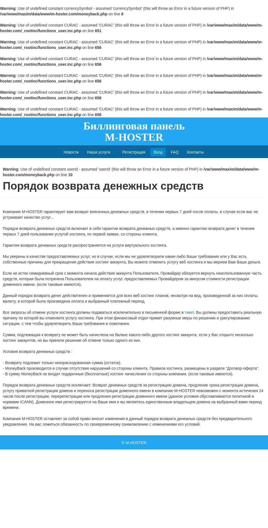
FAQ (175, 152)
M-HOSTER (136, 442)
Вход (158, 152)
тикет (189, 312)
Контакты (195, 152)
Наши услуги (100, 152)
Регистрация (133, 152)
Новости (71, 152)
